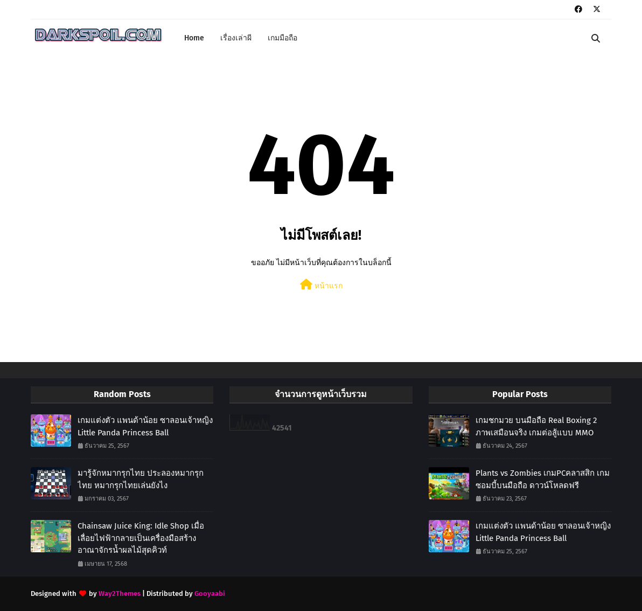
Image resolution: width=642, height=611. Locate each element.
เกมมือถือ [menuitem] (282, 38)
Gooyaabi (209, 593)
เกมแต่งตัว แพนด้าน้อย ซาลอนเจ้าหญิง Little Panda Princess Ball (145, 426)
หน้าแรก (321, 284)
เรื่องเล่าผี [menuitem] (236, 38)
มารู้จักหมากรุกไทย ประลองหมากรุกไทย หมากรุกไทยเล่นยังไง (141, 479)
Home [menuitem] (194, 38)
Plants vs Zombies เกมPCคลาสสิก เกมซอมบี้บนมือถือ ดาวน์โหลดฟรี (543, 479)
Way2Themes (120, 593)
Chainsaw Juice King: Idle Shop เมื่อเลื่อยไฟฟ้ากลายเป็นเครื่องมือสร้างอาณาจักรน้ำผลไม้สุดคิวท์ (141, 538)
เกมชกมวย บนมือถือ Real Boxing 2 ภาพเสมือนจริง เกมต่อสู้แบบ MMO (536, 426)
